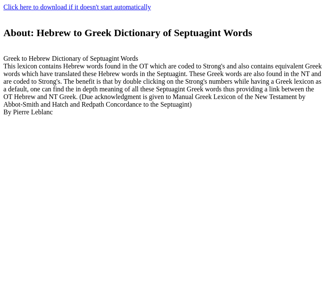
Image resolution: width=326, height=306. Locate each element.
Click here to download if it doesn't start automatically (77, 7)
